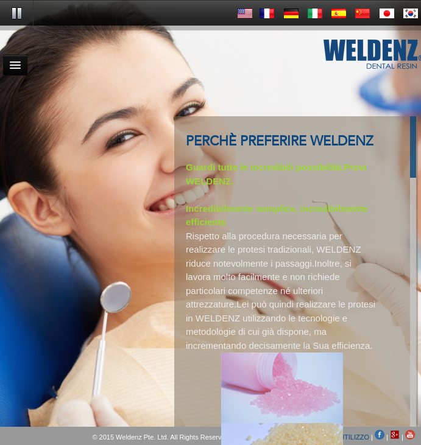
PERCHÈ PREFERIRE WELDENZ (279, 142)
